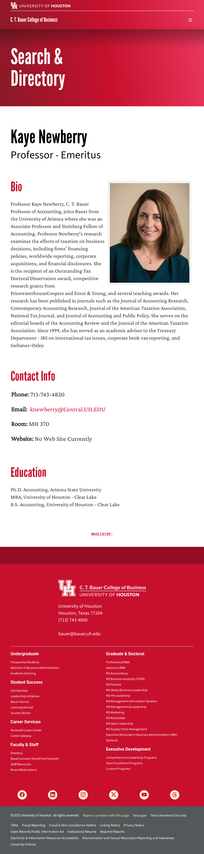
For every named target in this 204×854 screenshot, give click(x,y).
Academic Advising (23, 673)
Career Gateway (21, 736)
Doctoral (112, 740)
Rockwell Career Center (26, 730)
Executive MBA (115, 668)
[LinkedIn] (52, 795)
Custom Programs (118, 769)
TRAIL (15, 825)
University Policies (23, 844)
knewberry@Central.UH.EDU (67, 409)
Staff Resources (21, 764)
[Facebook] (22, 795)
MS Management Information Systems (131, 701)
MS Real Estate (115, 718)
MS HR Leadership (118, 696)
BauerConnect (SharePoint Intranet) (35, 758)
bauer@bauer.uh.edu (79, 634)
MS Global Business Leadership (126, 690)
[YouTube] (144, 795)
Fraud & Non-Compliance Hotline (72, 825)
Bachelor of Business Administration (35, 668)
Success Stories (21, 713)
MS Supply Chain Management (126, 729)
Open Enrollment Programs (124, 763)
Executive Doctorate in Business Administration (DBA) (141, 735)
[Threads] (174, 795)
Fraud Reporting (33, 825)
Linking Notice (110, 825)
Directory (17, 753)
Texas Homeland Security (168, 815)
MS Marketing (115, 712)
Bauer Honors (20, 702)
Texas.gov (140, 815)
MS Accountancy (117, 673)
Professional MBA (118, 662)
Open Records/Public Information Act (37, 831)
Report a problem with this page (106, 815)
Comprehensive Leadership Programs (131, 757)
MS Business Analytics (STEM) (125, 679)
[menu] (190, 20)
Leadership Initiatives (25, 696)
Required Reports (112, 831)
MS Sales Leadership (119, 723)
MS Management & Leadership (126, 707)
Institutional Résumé (81, 831)
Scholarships (19, 690)
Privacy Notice (134, 825)
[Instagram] (83, 795)
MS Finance (113, 684)
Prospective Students (25, 662)
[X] (113, 795)
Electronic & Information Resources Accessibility (45, 838)
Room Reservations (24, 770)
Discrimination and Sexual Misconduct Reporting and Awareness (128, 838)
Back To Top (102, 534)
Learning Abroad (22, 707)
